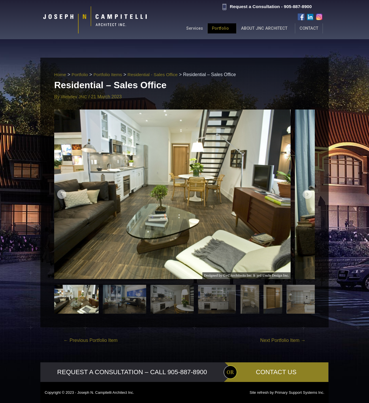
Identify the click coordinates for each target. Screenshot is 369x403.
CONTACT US (276, 372)
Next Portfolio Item (282, 340)
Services (189, 28)
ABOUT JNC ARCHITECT (262, 28)
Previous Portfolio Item (91, 340)
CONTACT (308, 28)
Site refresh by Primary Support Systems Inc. (287, 392)
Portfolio (216, 28)
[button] (61, 194)
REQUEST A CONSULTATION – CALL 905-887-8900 (132, 372)
